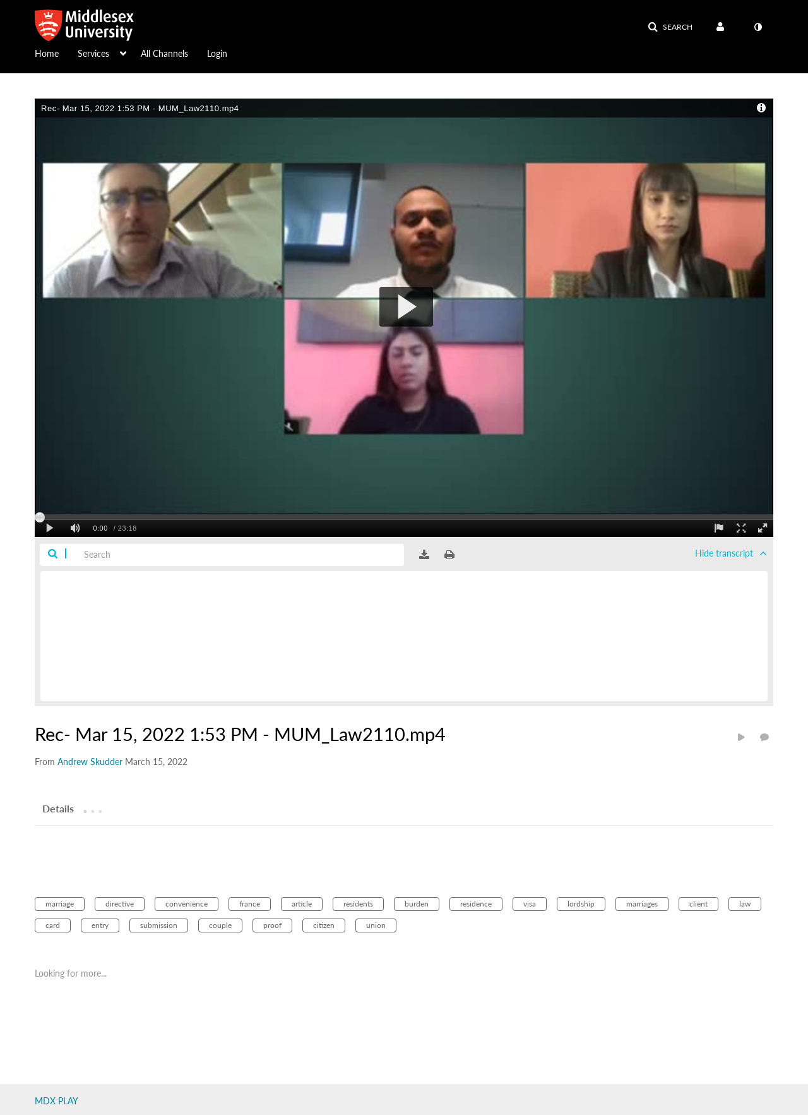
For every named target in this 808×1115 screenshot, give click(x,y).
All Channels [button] (164, 53)
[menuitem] (56, 52)
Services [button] (93, 53)
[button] (670, 27)
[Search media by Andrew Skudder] (89, 761)
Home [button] (47, 53)
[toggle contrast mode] (757, 27)
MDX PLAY (56, 1100)
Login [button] (217, 53)
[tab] (58, 808)
